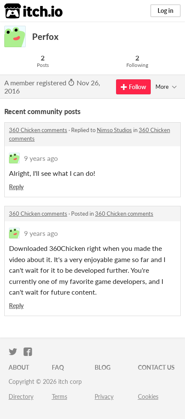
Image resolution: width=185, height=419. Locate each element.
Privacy (104, 396)
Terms (59, 396)
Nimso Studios (114, 130)
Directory (21, 396)
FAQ (58, 367)
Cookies (148, 396)
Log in (165, 10)
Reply (16, 186)
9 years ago (41, 158)
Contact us (156, 367)
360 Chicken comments (38, 130)
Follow (133, 86)
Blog (102, 367)
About (19, 367)
